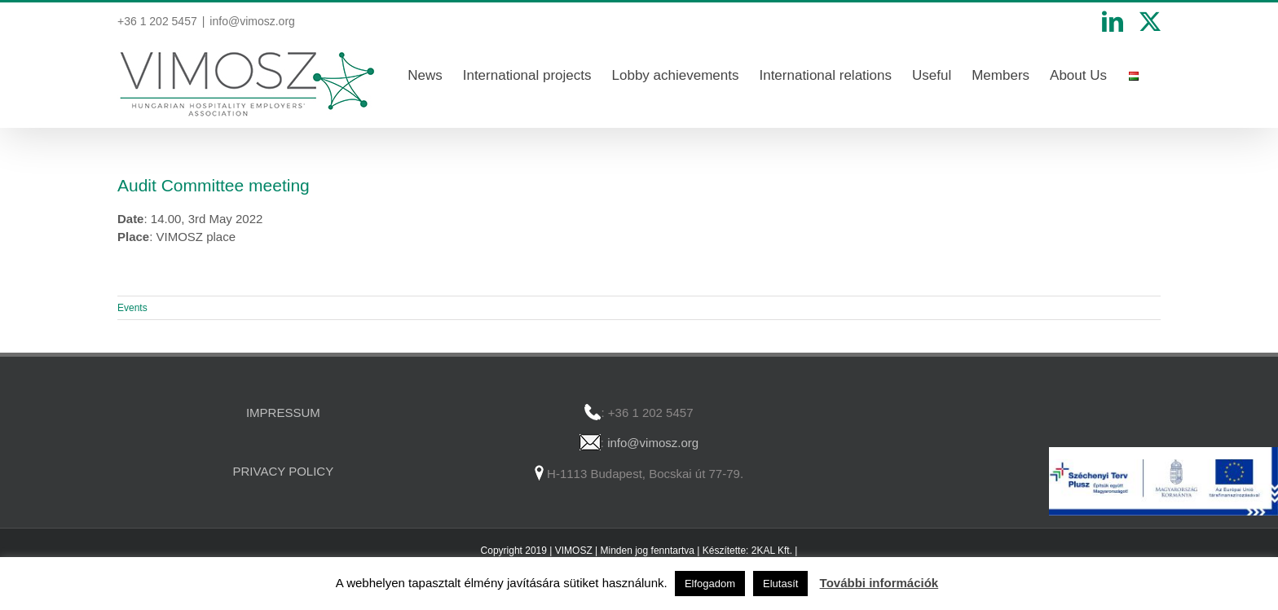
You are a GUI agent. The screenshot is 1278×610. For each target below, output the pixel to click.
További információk (879, 583)
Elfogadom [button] (710, 583)
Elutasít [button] (780, 583)
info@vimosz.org (251, 21)
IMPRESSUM (283, 412)
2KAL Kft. (771, 550)
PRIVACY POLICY (283, 471)
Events (132, 308)
